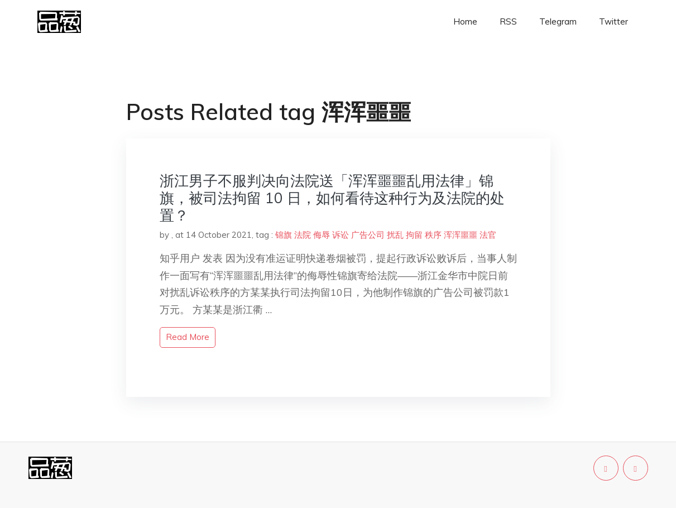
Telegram (558, 21)
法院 (302, 234)
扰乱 (395, 234)
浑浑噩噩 (460, 234)
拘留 (414, 234)
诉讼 (340, 234)
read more (187, 337)
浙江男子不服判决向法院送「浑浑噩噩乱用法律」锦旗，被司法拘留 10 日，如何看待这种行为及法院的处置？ (332, 197)
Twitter (613, 21)
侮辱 (321, 234)
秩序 (433, 234)
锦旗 (283, 234)
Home (465, 21)
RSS (508, 21)
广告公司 (368, 234)
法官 (488, 234)
